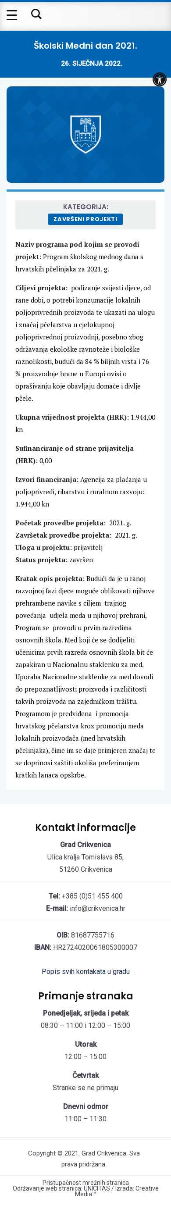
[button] (159, 79)
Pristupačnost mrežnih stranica (86, 1183)
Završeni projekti (85, 219)
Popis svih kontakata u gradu (86, 971)
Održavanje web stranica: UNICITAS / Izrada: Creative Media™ (86, 1191)
